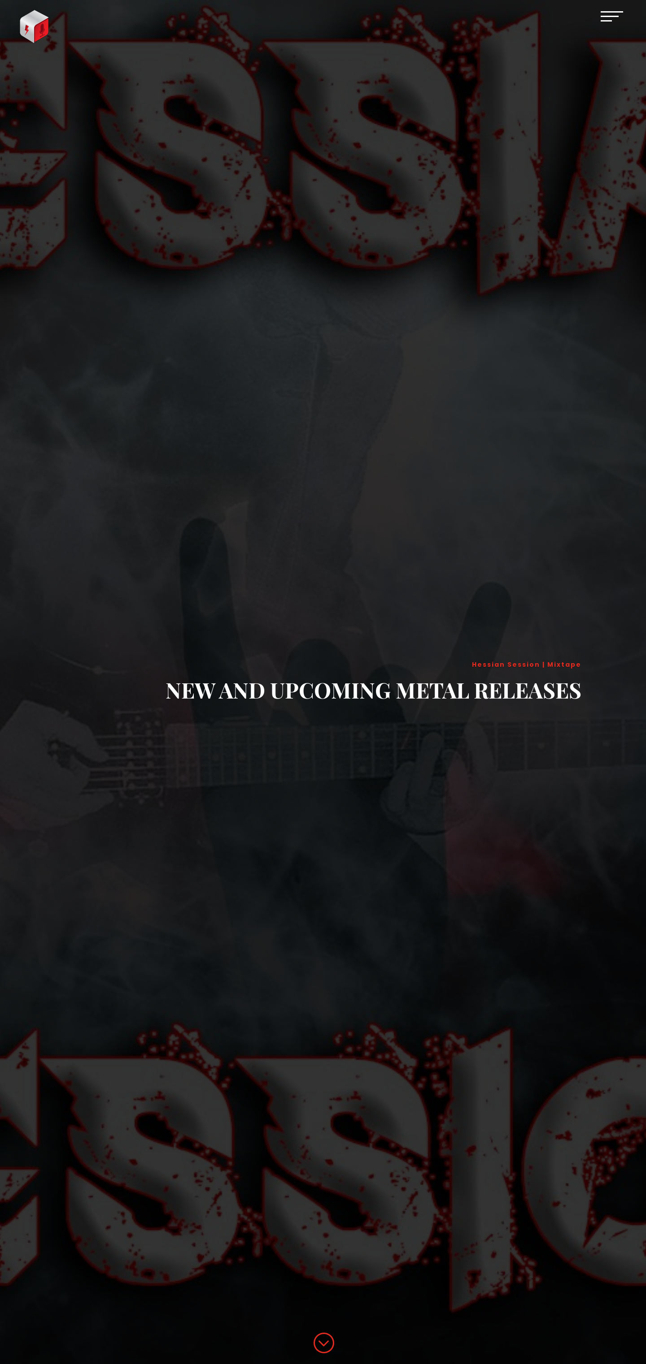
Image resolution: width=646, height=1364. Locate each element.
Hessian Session (506, 664)
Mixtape (564, 664)
